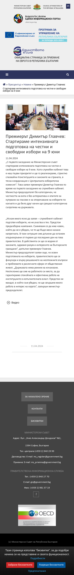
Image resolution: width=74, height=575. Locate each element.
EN (68, 6)
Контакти (37, 409)
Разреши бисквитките (51, 565)
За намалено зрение (37, 397)
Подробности (37, 558)
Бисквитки (37, 421)
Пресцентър (14, 84)
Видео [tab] (13, 302)
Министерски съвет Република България (22, 7)
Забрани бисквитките (20, 565)
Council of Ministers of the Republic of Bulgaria (53, 7)
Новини (27, 84)
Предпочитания (37, 571)
